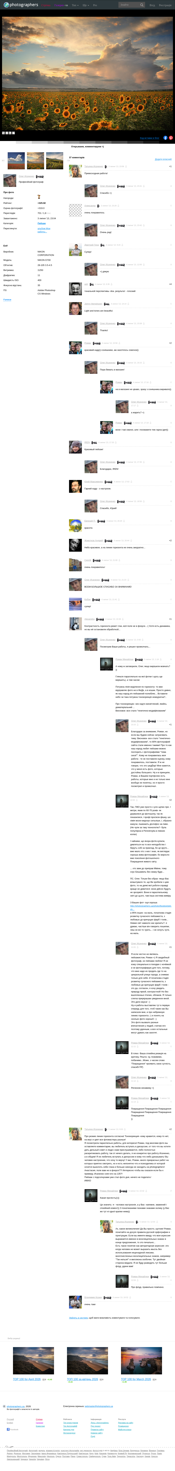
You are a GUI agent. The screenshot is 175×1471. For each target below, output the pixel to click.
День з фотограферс (100, 1423)
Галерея (61, 5)
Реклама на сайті (125, 1423)
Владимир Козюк (93, 1297)
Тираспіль (131, 1456)
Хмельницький (13, 1459)
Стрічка (45, 5)
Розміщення (123, 1426)
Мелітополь (22, 1456)
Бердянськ (134, 1450)
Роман (87, 343)
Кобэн (87, 599)
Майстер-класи (124, 1429)
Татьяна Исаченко (93, 166)
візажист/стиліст (53, 1450)
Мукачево (32, 1456)
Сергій (87, 560)
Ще (86, 5)
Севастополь (82, 1456)
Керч (91, 1453)
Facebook (12, 1429)
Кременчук (112, 1453)
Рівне (73, 1456)
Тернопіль (121, 1456)
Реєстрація (165, 5)
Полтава (66, 1456)
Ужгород (140, 1456)
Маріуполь (11, 1456)
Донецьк (17, 1453)
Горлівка (160, 1450)
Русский (10, 1419)
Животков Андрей (93, 540)
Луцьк (153, 1453)
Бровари (144, 1450)
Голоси (7, 299)
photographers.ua (15, 1406)
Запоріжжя (35, 1453)
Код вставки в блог (149, 138)
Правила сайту (97, 1429)
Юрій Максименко (93, 481)
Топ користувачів (70, 1423)
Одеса (58, 1456)
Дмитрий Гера (91, 245)
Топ (75, 5)
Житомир (26, 1453)
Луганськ (146, 1453)
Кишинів (102, 1453)
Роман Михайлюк (124, 659)
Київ (96, 1453)
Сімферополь (95, 1456)
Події (93, 1436)
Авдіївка (114, 1450)
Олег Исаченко (26, 176)
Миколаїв (42, 1456)
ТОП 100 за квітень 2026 (82, 1379)
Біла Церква (124, 1450)
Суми (104, 1456)
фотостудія (98, 1450)
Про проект (95, 1426)
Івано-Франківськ (49, 1453)
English (10, 1423)
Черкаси (24, 1459)
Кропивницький (134, 1453)
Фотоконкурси (69, 1433)
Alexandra (89, 619)
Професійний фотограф (17, 1450)
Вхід (152, 5)
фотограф (33, 1450)
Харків (147, 1456)
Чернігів (32, 1459)
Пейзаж (42, 223)
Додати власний (163, 159)
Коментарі (40, 1426)
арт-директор (86, 1450)
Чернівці (40, 1459)
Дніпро (10, 1453)
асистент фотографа (70, 1450)
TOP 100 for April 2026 (27, 1379)
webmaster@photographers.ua (99, 1406)
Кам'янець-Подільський (67, 1453)
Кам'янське (84, 1453)
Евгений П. (90, 521)
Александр (90, 205)
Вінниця (152, 1450)
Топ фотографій (70, 1426)
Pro (95, 5)
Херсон (154, 1456)
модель (42, 1450)
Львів (159, 1453)
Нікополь (51, 1456)
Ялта (47, 1459)
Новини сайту (97, 1433)
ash (86, 284)
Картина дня (68, 1429)
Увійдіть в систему (78, 1318)
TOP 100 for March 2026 (136, 1379)
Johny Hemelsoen (93, 303)
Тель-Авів (111, 1456)
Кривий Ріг (122, 1453)
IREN (87, 442)
